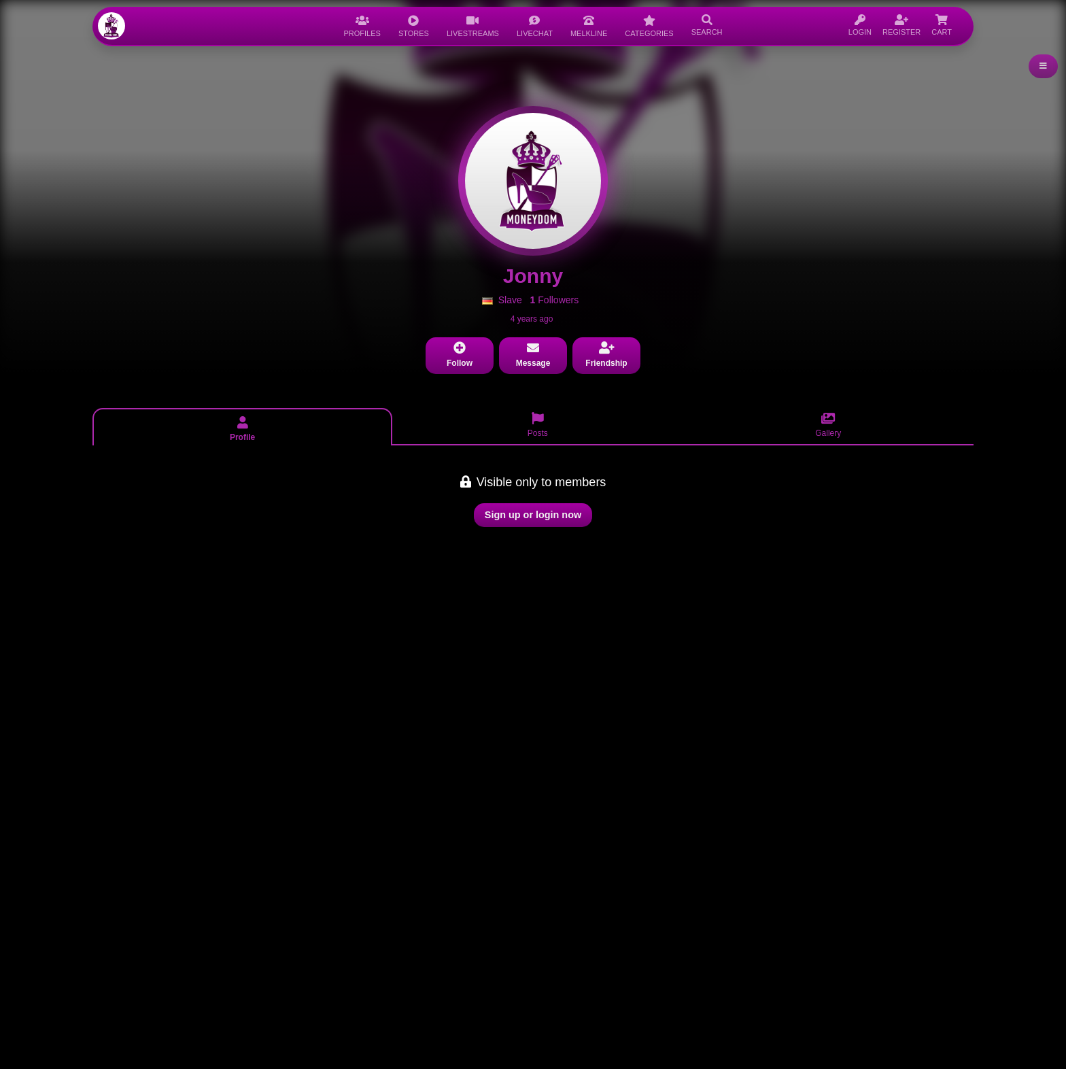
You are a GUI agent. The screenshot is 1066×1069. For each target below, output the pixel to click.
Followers (554, 299)
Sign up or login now (533, 514)
